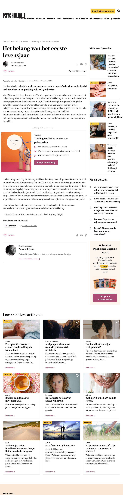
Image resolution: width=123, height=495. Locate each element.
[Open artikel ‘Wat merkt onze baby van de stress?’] (101, 395)
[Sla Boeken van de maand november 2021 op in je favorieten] (37, 375)
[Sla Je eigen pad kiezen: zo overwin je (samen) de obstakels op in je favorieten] (77, 322)
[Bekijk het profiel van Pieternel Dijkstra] (14, 64)
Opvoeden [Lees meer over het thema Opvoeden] (12, 226)
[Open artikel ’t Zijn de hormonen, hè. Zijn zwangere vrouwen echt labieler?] (101, 448)
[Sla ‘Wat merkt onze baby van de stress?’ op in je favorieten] (117, 375)
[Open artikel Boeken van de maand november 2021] (21, 395)
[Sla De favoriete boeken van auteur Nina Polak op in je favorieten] (77, 375)
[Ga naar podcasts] (115, 18)
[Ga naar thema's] (51, 18)
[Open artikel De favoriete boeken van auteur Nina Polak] (61, 395)
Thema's (13, 42)
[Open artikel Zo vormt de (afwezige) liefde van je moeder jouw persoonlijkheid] (104, 109)
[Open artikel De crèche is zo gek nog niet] (61, 448)
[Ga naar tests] (59, 18)
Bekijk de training (46, 162)
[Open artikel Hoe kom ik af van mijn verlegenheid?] (101, 345)
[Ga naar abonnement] (96, 18)
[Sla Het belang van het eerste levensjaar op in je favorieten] (9, 71)
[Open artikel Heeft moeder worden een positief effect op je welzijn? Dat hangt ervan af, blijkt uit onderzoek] (104, 158)
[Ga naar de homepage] (14, 16)
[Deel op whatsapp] (86, 64)
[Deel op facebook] (77, 64)
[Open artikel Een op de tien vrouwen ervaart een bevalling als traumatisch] (21, 345)
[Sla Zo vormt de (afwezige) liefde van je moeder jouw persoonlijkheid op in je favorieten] (103, 103)
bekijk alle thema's (29, 226)
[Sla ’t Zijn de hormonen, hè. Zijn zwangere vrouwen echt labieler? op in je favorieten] (117, 423)
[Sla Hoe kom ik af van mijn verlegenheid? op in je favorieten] (117, 322)
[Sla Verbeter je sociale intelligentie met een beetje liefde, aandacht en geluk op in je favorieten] (37, 423)
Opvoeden (24, 42)
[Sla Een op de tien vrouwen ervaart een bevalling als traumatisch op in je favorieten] (37, 322)
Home (5, 42)
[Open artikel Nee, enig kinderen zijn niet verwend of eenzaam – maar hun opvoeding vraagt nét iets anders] (104, 66)
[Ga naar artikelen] (29, 18)
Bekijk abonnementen (103, 11)
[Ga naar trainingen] (68, 18)
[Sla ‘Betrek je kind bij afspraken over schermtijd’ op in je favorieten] (103, 124)
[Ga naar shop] (106, 18)
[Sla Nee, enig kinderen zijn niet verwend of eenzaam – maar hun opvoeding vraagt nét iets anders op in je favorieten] (103, 56)
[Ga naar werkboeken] (82, 18)
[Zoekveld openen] (118, 11)
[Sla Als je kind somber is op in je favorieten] (103, 83)
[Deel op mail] (81, 64)
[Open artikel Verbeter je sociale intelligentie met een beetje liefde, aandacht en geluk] (21, 448)
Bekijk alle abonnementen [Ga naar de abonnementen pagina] (105, 298)
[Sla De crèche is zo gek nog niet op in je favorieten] (77, 423)
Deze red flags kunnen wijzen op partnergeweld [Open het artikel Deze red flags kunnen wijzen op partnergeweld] (105, 220)
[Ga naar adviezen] (40, 18)
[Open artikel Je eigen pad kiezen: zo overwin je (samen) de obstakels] (61, 345)
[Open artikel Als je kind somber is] (104, 89)
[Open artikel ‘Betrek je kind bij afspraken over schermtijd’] (104, 131)
